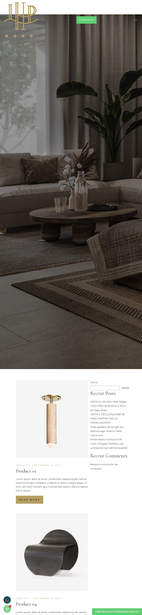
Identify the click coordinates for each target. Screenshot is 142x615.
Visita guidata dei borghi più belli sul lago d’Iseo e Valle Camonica (107, 431)
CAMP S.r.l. (23, 465)
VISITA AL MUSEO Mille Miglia (108, 401)
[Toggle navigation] (136, 20)
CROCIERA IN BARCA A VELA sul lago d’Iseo (108, 408)
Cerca (93, 382)
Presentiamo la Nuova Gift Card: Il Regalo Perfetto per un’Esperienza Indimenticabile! (109, 443)
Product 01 (26, 471)
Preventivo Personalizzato (117, 611)
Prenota (86, 19)
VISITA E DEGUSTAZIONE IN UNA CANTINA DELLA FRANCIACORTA (107, 418)
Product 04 (26, 604)
